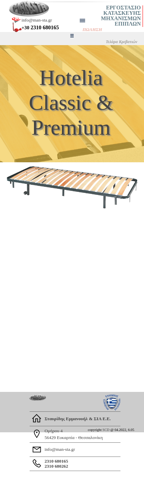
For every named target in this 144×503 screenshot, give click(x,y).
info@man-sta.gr (37, 20)
